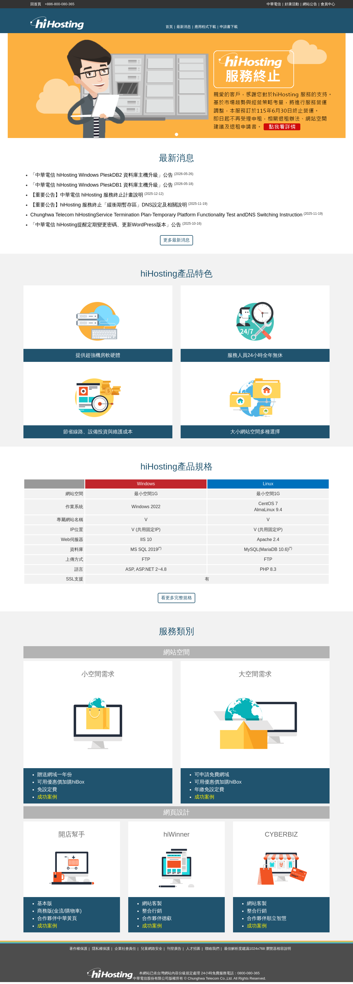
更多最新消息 (176, 240)
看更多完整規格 (176, 597)
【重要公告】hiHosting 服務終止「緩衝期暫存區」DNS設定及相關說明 (108, 205)
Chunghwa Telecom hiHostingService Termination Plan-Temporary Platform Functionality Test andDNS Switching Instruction (166, 215)
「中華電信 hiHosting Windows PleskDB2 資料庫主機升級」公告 (101, 175)
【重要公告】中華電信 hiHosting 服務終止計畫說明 (86, 195)
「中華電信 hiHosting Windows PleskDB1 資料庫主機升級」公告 (101, 185)
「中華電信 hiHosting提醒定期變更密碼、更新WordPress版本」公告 (105, 224)
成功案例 (47, 797)
